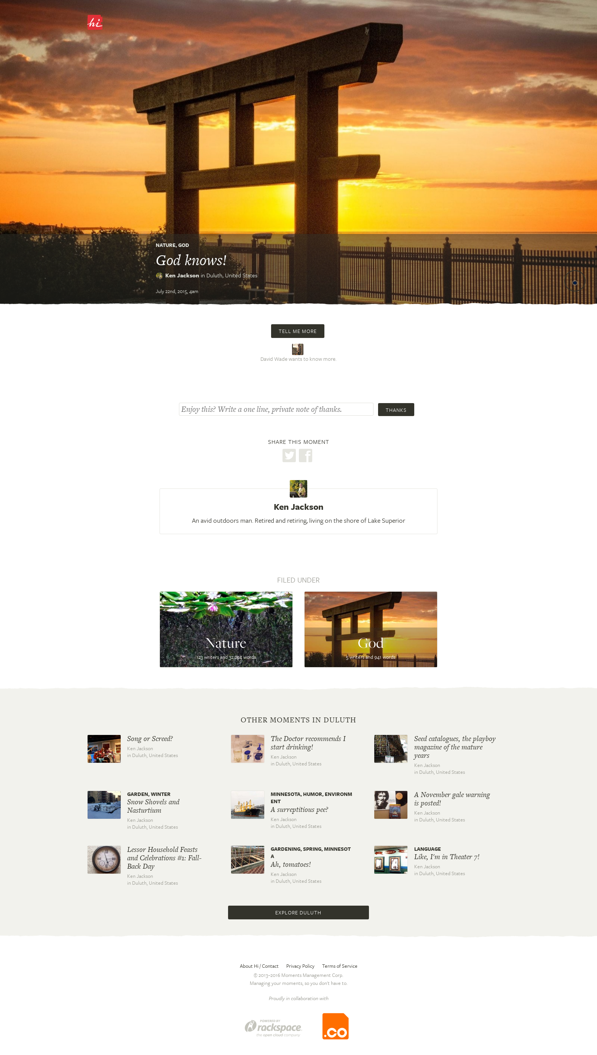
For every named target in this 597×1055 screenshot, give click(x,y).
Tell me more (298, 331)
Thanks (396, 410)
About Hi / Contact (259, 966)
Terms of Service (340, 966)
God (183, 245)
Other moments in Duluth (298, 720)
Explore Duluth (298, 912)
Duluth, (231, 275)
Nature (166, 245)
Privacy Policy (300, 966)
